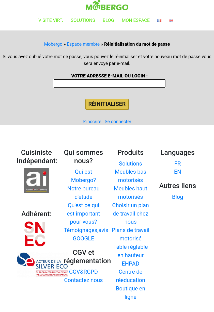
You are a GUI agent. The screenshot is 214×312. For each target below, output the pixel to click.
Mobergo (53, 44)
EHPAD (130, 263)
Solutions (83, 20)
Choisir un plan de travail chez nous (130, 213)
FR (177, 163)
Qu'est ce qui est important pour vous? (83, 213)
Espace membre (83, 44)
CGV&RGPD (83, 272)
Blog (108, 20)
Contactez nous (83, 280)
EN (177, 172)
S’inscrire (92, 121)
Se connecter (118, 121)
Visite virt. (50, 20)
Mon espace (136, 20)
